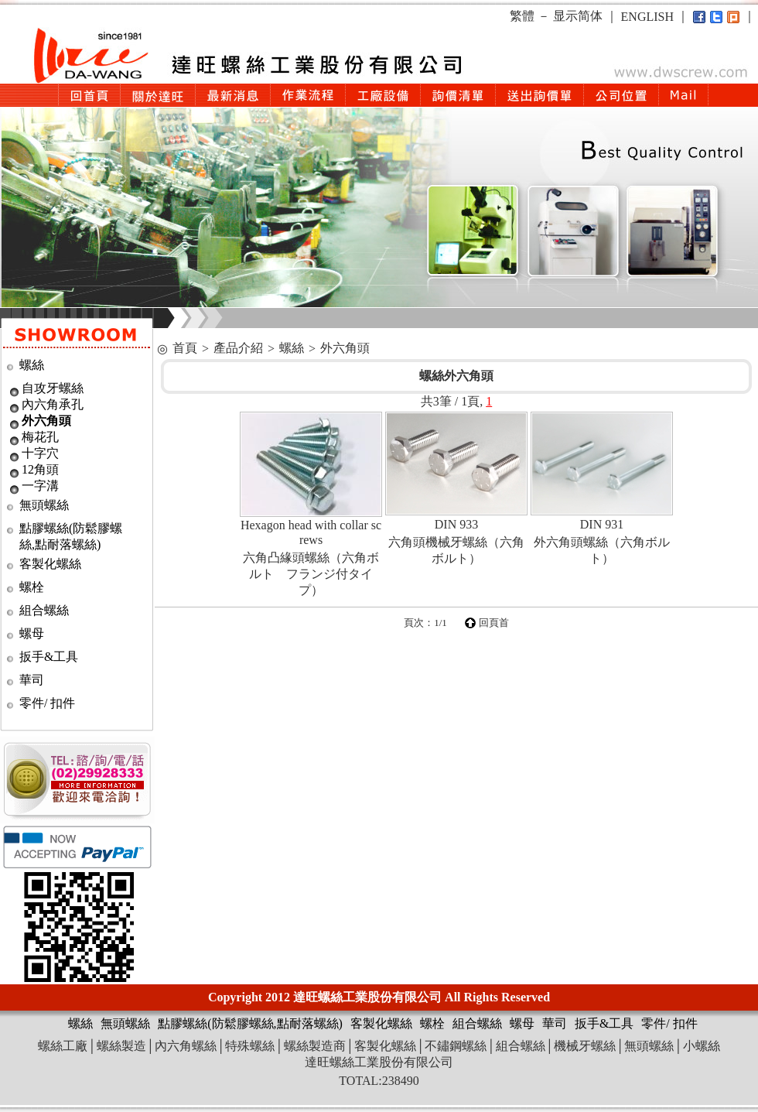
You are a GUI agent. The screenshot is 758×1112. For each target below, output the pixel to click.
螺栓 (31, 587)
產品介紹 (238, 347)
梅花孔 (40, 436)
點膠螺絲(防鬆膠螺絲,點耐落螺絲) (250, 1023)
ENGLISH (647, 16)
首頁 (184, 347)
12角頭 (40, 469)
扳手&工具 (48, 656)
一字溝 (40, 485)
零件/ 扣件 (47, 703)
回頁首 (494, 622)
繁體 (522, 15)
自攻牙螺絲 (53, 388)
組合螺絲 (44, 610)
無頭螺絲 (44, 505)
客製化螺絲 (50, 563)
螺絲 (31, 364)
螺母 (31, 633)
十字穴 (40, 453)
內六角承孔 (53, 404)
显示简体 (578, 15)
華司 (31, 679)
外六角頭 (46, 420)
